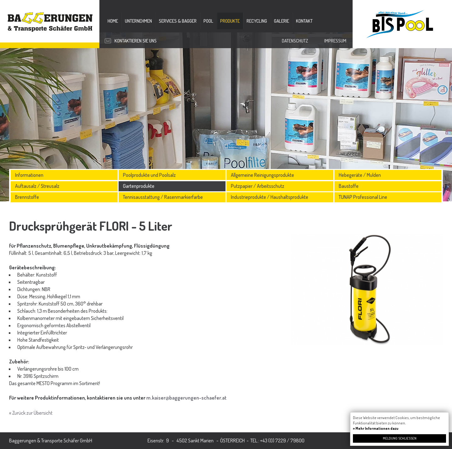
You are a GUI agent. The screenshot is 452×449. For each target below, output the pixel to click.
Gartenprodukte (138, 186)
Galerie (281, 21)
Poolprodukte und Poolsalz (149, 175)
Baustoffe (349, 186)
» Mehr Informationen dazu (376, 428)
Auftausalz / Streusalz (37, 186)
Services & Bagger (178, 21)
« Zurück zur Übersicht (31, 413)
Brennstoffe (27, 197)
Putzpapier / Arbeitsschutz (257, 186)
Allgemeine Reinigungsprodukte (262, 175)
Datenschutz (295, 41)
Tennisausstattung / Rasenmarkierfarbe (163, 197)
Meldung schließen (399, 438)
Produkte (230, 21)
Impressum (335, 41)
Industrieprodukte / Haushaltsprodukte (269, 197)
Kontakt (304, 21)
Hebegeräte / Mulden (360, 175)
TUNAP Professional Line (363, 197)
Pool (208, 21)
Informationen (29, 175)
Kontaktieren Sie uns (135, 41)
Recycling (257, 21)
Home (113, 21)
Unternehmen (138, 21)
